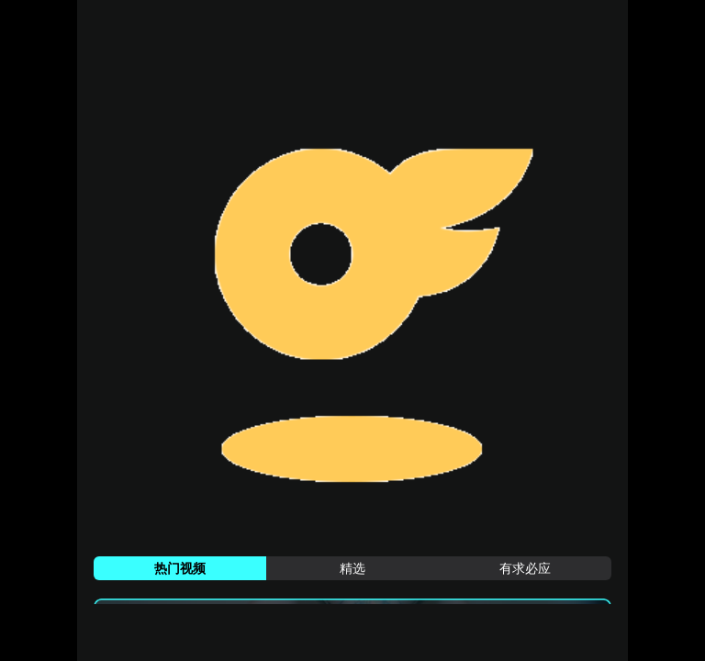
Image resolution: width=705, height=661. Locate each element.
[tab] (180, 568)
